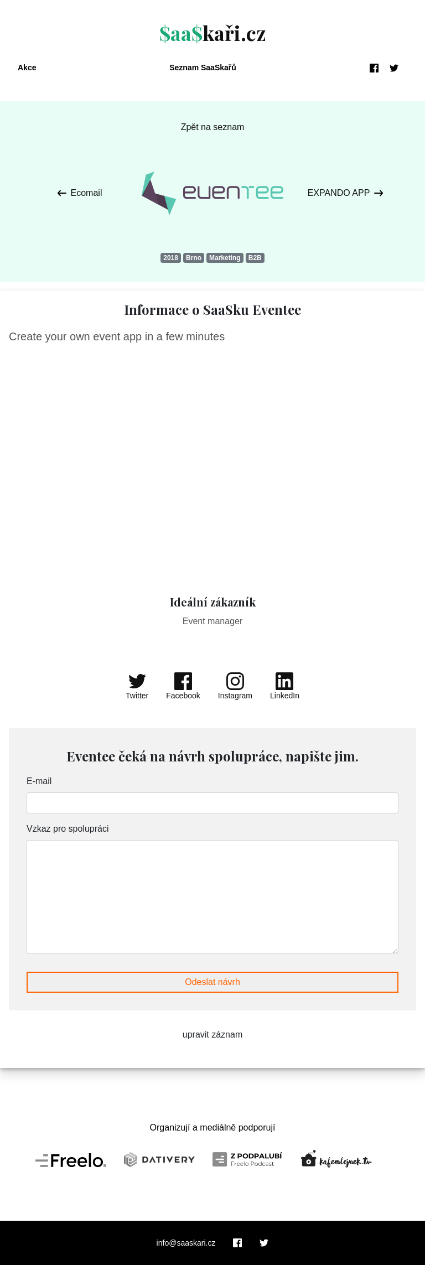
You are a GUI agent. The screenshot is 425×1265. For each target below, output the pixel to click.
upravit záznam (213, 1034)
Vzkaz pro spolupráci (68, 828)
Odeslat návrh (212, 982)
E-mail (39, 781)
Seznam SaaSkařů (202, 67)
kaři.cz (212, 32)
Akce (27, 67)
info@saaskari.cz (186, 1243)
